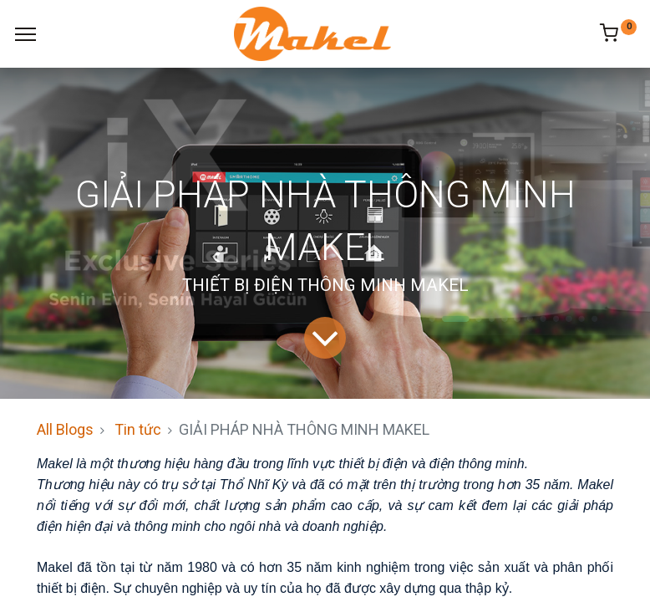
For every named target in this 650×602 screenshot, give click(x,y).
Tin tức (137, 429)
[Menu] (25, 34)
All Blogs (65, 429)
